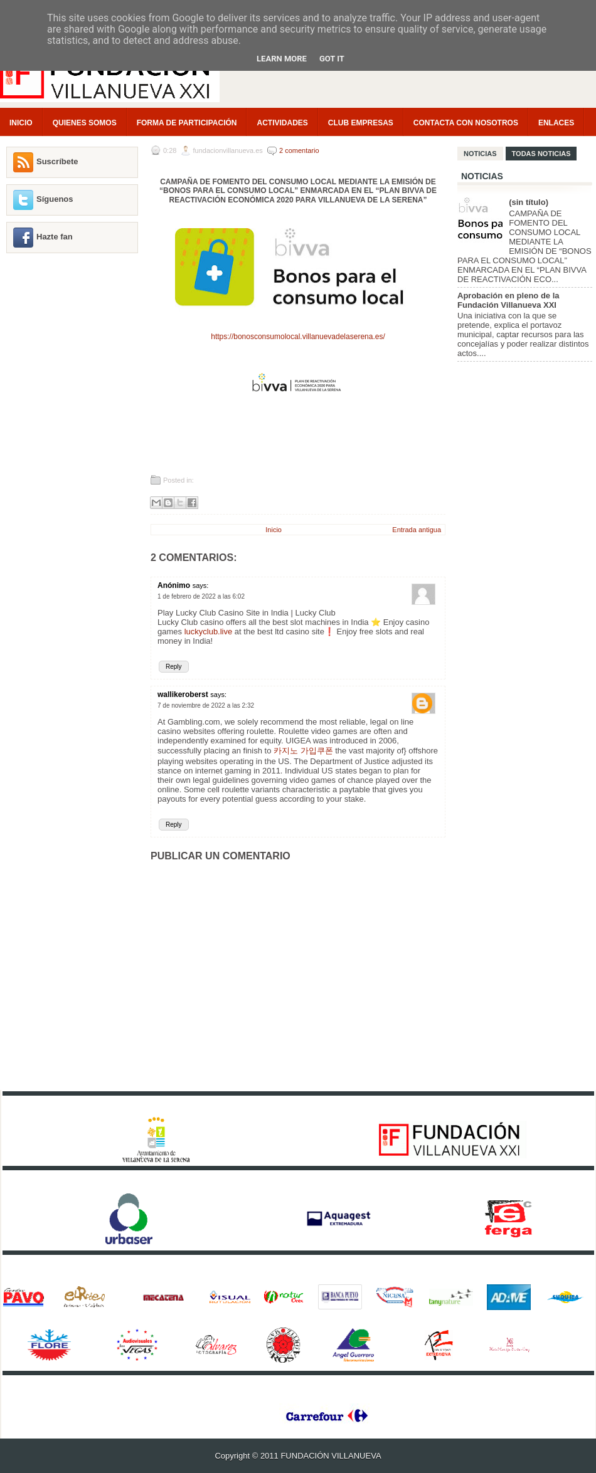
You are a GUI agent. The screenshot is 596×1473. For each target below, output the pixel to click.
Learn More (282, 58)
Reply (174, 666)
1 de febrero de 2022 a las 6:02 (201, 596)
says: (201, 585)
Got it (331, 58)
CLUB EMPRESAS (360, 122)
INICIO (21, 122)
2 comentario (299, 150)
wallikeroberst (182, 694)
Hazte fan (54, 236)
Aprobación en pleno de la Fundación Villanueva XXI (508, 300)
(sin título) (528, 202)
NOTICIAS (480, 153)
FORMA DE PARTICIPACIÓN (187, 122)
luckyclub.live (208, 631)
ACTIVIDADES (282, 122)
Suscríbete (57, 161)
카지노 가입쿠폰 (303, 750)
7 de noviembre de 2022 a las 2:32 (205, 705)
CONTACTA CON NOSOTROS (465, 122)
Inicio (273, 529)
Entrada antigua (416, 529)
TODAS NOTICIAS (541, 153)
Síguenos (54, 199)
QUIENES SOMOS (85, 122)
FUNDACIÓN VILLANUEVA (330, 1455)
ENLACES (556, 122)
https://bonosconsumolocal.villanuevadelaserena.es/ (298, 336)
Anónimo (173, 585)
